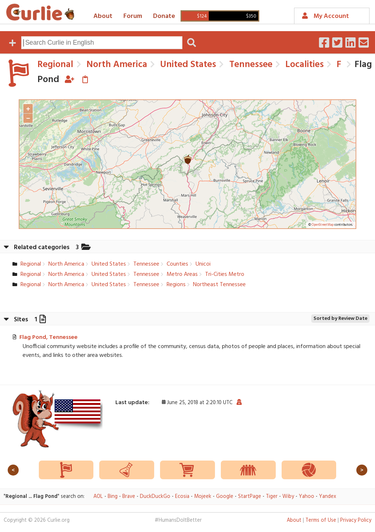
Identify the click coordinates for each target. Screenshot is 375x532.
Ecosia (182, 496)
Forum (132, 16)
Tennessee (249, 64)
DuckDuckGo (155, 496)
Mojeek (202, 496)
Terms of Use (320, 520)
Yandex (327, 496)
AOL (98, 496)
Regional (55, 64)
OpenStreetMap (323, 225)
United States (187, 64)
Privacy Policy (355, 520)
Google (224, 496)
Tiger (272, 496)
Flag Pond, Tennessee (48, 337)
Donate (164, 16)
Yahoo (306, 496)
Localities (303, 64)
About (102, 16)
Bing (113, 496)
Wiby (288, 496)
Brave (128, 496)
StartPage (249, 496)
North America (115, 64)
